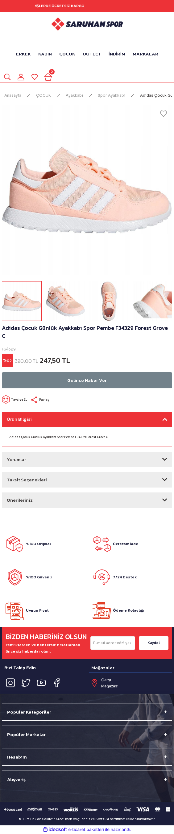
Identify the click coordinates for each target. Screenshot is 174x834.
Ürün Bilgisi (19, 419)
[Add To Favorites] (163, 113)
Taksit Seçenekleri (27, 479)
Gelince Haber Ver (87, 380)
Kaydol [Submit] (153, 643)
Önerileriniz (20, 500)
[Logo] (87, 24)
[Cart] (48, 77)
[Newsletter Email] (112, 643)
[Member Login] (21, 77)
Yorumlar (16, 459)
